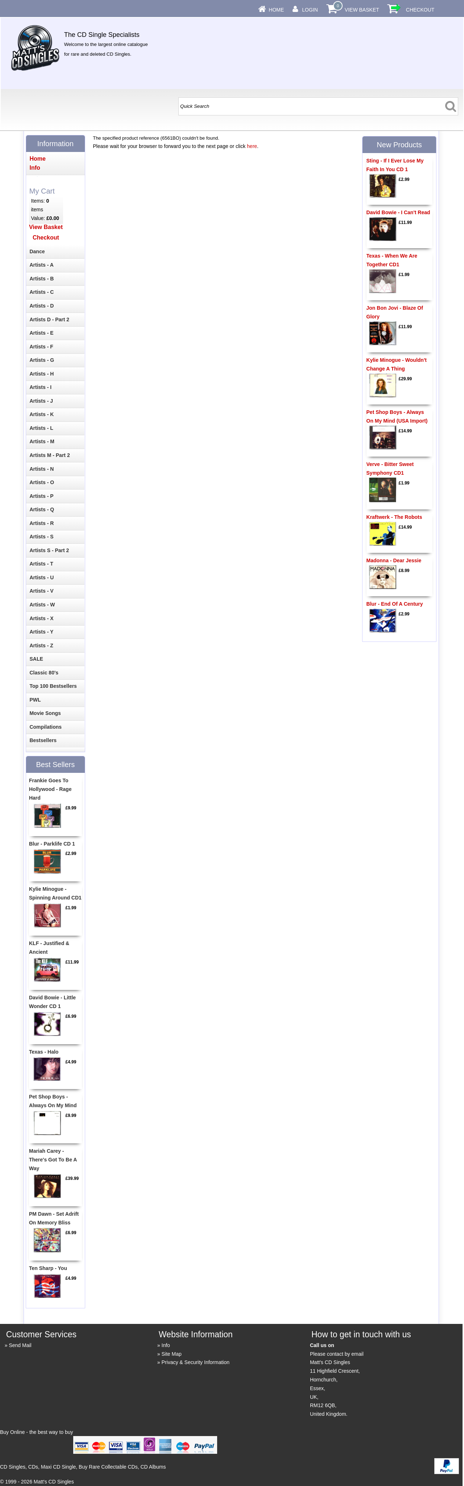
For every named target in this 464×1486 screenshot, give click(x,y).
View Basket (362, 10)
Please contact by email (337, 1354)
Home (276, 10)
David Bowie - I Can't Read (398, 212)
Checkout (420, 10)
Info (166, 1345)
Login (310, 10)
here (252, 146)
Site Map (172, 1354)
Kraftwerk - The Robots (394, 517)
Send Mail (20, 1345)
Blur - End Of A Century (394, 604)
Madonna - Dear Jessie (394, 560)
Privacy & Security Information (196, 1362)
